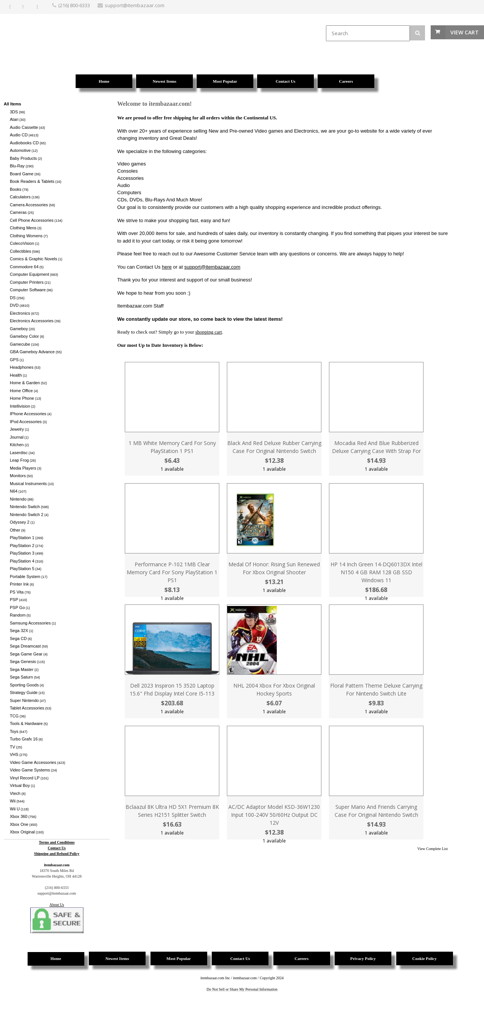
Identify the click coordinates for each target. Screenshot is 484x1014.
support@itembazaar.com (212, 267)
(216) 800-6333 (74, 5)
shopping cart (208, 332)
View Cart (464, 32)
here (167, 267)
